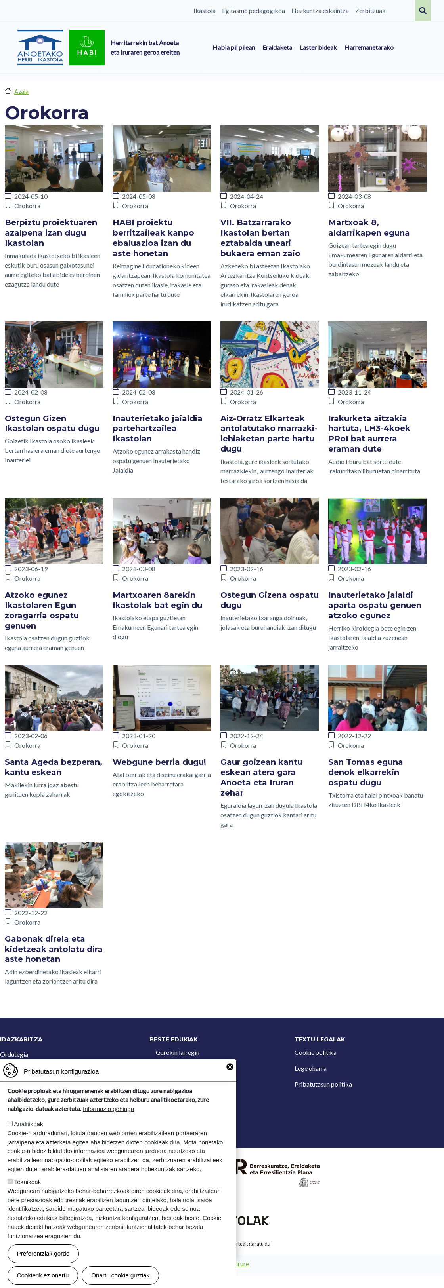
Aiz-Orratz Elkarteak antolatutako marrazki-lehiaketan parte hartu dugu (269, 434)
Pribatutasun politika (323, 1084)
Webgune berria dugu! (159, 762)
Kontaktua (170, 1068)
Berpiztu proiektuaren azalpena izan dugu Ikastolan (51, 233)
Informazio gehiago (108, 1123)
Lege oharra (311, 1068)
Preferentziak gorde (43, 1268)
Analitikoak (28, 1138)
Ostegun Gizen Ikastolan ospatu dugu (52, 423)
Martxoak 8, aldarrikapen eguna (369, 227)
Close (230, 1081)
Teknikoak (27, 1196)
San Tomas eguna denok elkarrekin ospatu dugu (365, 772)
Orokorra (27, 205)
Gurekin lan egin (177, 1052)
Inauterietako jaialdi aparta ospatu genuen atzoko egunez (374, 605)
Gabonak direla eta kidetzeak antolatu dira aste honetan (54, 949)
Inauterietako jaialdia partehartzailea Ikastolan (158, 429)
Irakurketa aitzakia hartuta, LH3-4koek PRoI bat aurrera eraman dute (369, 434)
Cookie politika (316, 1052)
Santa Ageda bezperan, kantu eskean (53, 767)
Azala (21, 91)
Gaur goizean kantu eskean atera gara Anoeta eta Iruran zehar (261, 777)
